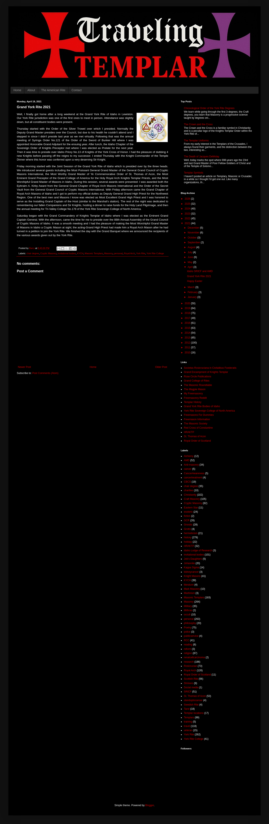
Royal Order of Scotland (197, 440)
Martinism (189, 593)
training (188, 721)
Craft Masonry (192, 499)
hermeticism (191, 533)
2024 (188, 208)
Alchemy (189, 456)
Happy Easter (194, 281)
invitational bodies (67, 253)
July (190, 252)
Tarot (187, 708)
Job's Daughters (193, 558)
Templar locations (193, 713)
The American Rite (53, 90)
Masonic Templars (94, 253)
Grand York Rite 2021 (199, 276)
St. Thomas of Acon (195, 436)
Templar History (192, 402)
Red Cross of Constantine (198, 427)
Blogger (149, 805)
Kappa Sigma (191, 567)
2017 (188, 318)
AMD (187, 460)
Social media (191, 687)
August (192, 247)
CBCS (187, 481)
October (192, 237)
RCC (186, 640)
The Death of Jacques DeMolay (201, 156)
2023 (188, 213)
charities (188, 490)
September (194, 242)
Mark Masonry (192, 588)
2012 (188, 342)
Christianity (190, 494)
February (193, 292)
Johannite (189, 563)
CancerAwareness (194, 473)
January (192, 297)
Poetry (187, 627)
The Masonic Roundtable (198, 385)
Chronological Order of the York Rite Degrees (209, 108)
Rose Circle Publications (197, 376)
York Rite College (155, 253)
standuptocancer (193, 700)
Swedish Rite (191, 704)
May (190, 262)
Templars (189, 717)
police (187, 631)
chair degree (32, 253)
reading (188, 644)
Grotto (187, 529)
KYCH (80, 253)
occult (187, 614)
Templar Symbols (193, 172)
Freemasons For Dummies (199, 414)
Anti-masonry (191, 464)
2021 (188, 223)
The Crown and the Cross (198, 124)
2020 (188, 303)
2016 (188, 322)
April (190, 267)
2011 (188, 347)
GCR (187, 520)
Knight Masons (192, 576)
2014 (188, 332)
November (194, 232)
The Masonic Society (195, 423)
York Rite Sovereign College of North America (209, 410)
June (191, 257)
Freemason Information (197, 419)
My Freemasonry (193, 393)
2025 (188, 203)
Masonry (108, 253)
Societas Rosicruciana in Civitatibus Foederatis (210, 367)
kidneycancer (191, 571)
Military (188, 606)
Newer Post (24, 367)
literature (189, 584)
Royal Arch (129, 253)
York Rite (140, 253)
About (31, 90)
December (194, 227)
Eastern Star (191, 507)
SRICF (187, 691)
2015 (188, 327)
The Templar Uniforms (196, 140)
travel (187, 726)
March (191, 287)
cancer (187, 468)
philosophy (190, 623)
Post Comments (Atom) (45, 373)
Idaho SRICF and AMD (200, 271)
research (189, 661)
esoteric (188, 511)
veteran (188, 730)
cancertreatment (193, 477)
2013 (188, 337)
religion (188, 653)
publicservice (191, 635)
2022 (188, 218)
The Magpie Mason (195, 389)
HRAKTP (189, 432)
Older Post (161, 367)
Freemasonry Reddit (195, 397)
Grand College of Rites (196, 380)
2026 (188, 198)
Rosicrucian (190, 666)
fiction (187, 516)
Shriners (188, 683)
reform (187, 649)
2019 (188, 308)
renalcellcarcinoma (194, 657)
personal (118, 253)
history (187, 537)
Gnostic (188, 524)
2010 (188, 352)
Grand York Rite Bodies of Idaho (202, 406)
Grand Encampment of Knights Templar (206, 372)
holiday (188, 541)
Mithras (188, 610)
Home (17, 90)
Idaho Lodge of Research (198, 550)
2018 (188, 313)
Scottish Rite (191, 678)
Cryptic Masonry (48, 253)
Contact (76, 90)
